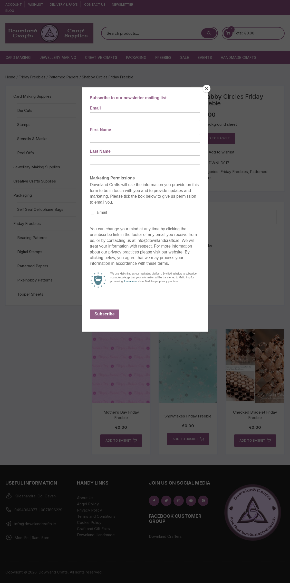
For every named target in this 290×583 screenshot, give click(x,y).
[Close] (206, 89)
